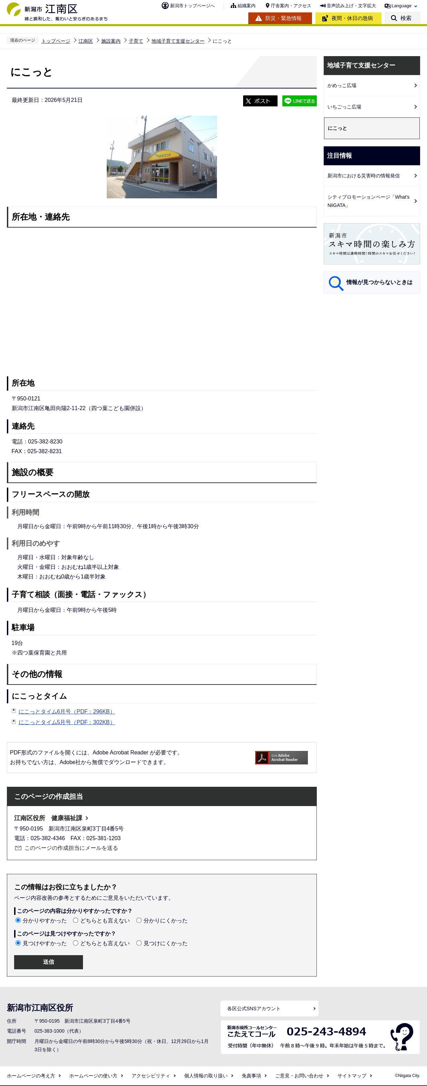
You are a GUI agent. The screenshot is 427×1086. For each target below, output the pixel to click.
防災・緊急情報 (283, 18)
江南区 (86, 41)
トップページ (55, 41)
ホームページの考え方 (31, 1075)
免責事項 (251, 1075)
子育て (136, 41)
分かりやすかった (45, 920)
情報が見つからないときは (379, 282)
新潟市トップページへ (192, 5)
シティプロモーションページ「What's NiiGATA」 (368, 201)
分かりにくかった (166, 920)
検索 (406, 18)
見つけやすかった (45, 943)
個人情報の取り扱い (206, 1075)
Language (402, 5)
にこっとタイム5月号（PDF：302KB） (67, 722)
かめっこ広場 (341, 85)
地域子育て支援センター (178, 41)
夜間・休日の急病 (352, 18)
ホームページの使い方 (93, 1075)
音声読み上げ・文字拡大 (351, 5)
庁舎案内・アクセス (291, 5)
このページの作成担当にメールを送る (71, 848)
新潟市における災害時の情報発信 (363, 175)
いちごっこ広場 (344, 106)
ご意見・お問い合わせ (299, 1075)
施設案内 (111, 41)
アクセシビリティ (151, 1075)
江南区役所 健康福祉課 (48, 818)
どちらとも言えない (105, 920)
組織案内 (247, 5)
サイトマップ (351, 1075)
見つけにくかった (166, 943)
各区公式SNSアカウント (254, 1008)
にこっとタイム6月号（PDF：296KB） (67, 711)
